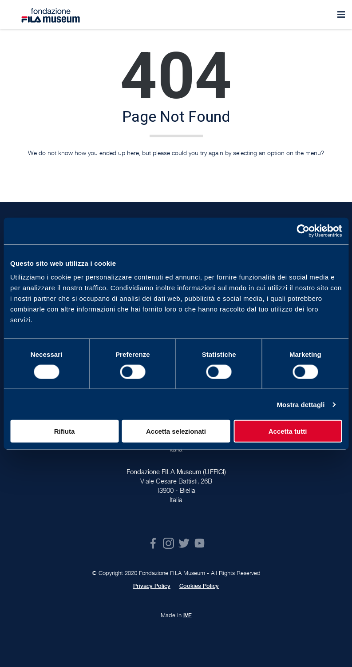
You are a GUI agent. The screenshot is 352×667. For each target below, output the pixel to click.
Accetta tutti (288, 431)
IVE (187, 615)
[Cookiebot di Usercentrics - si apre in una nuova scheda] (303, 230)
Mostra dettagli (300, 404)
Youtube (199, 543)
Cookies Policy (199, 586)
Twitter (184, 543)
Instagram (168, 543)
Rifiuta (64, 431)
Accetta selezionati (176, 431)
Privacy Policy (151, 586)
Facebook (152, 543)
